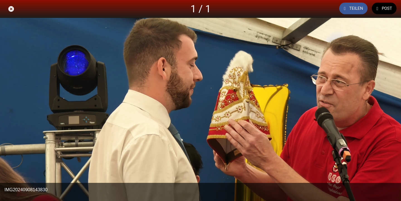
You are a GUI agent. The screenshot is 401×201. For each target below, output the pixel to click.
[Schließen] (11, 9)
